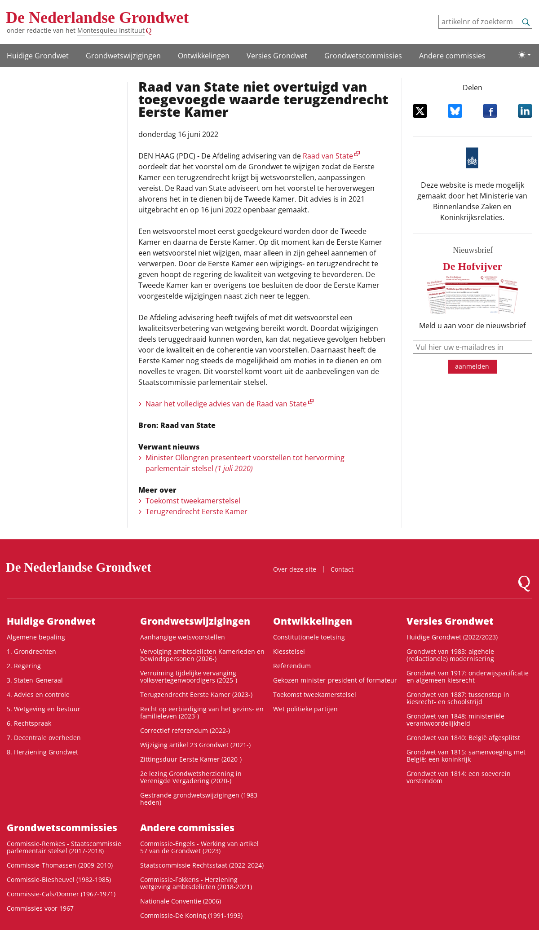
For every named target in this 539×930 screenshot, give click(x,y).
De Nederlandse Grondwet (97, 17)
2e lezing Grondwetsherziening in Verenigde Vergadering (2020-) (191, 777)
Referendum (292, 665)
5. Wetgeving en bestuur (43, 709)
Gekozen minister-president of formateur (335, 680)
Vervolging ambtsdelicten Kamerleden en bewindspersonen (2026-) (202, 655)
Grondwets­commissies (363, 56)
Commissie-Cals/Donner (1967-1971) (61, 894)
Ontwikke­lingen (204, 56)
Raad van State (328, 156)
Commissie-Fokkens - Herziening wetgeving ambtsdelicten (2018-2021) (196, 883)
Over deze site (294, 569)
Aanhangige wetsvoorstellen (182, 637)
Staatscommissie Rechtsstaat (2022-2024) (202, 865)
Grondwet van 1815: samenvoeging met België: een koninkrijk (466, 755)
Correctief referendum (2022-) (185, 730)
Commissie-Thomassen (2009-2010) (60, 865)
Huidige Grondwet (38, 56)
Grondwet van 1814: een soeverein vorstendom (458, 777)
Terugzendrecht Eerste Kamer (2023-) (196, 694)
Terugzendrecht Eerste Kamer (196, 511)
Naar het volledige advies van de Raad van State (226, 404)
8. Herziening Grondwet (42, 752)
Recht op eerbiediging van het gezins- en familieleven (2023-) (202, 712)
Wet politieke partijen (305, 709)
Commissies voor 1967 (40, 908)
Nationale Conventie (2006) (180, 901)
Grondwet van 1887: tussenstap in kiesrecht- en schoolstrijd (457, 698)
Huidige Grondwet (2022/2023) (452, 637)
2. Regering (24, 665)
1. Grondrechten (31, 651)
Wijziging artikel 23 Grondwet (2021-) (195, 744)
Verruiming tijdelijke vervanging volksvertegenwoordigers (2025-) (188, 676)
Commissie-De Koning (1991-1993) (191, 915)
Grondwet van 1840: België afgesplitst (463, 737)
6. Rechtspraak (29, 723)
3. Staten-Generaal (35, 680)
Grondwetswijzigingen (123, 56)
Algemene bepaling (36, 637)
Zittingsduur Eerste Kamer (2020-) (191, 759)
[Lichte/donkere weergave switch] (524, 54)
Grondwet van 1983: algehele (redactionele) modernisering (450, 655)
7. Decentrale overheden (44, 737)
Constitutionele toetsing (309, 637)
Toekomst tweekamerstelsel (193, 501)
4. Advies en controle (38, 694)
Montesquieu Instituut (111, 30)
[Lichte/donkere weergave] (524, 54)
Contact (342, 569)
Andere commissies (452, 56)
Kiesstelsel (289, 651)
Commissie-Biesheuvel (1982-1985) (59, 879)
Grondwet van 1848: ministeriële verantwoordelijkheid (455, 719)
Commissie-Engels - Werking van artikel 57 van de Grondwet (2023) (199, 847)
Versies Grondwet (277, 56)
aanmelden (472, 366)
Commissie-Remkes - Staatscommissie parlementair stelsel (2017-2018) (64, 847)
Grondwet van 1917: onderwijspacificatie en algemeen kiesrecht (467, 676)
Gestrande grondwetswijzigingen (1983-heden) (200, 799)
